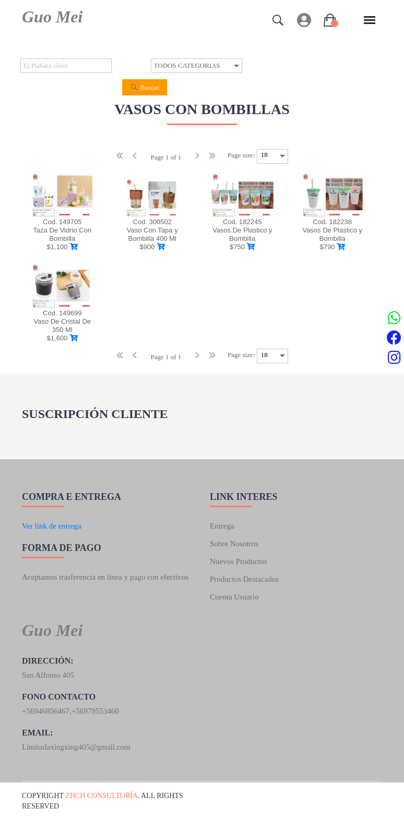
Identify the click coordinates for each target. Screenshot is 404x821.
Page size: (241, 155)
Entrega (222, 526)
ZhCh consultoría (101, 796)
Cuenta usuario (234, 597)
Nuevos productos (238, 561)
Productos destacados (244, 579)
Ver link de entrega (51, 526)
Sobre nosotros (234, 544)
